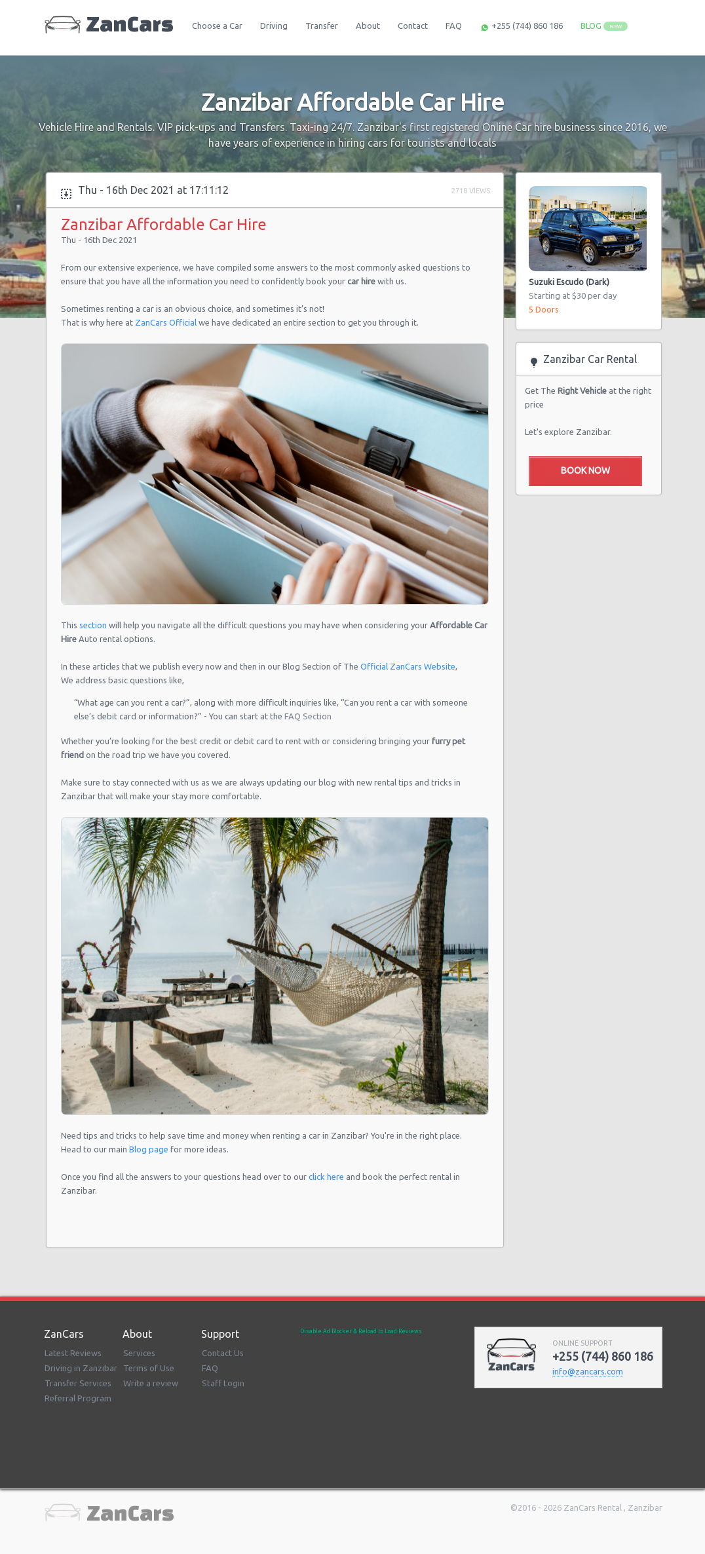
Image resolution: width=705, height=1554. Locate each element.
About (368, 25)
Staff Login (223, 1383)
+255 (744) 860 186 (521, 27)
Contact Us (223, 1352)
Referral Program (78, 1398)
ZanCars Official (166, 322)
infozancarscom (587, 1371)
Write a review (150, 1383)
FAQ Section (308, 716)
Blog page (149, 1149)
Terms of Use (148, 1368)
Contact (413, 25)
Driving (274, 25)
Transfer (321, 25)
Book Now (585, 470)
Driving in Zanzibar (81, 1368)
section (94, 625)
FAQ (454, 25)
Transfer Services (78, 1383)
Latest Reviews (73, 1352)
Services (139, 1352)
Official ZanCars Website (407, 666)
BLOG (604, 26)
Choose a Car (217, 25)
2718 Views (470, 191)
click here (326, 1176)
